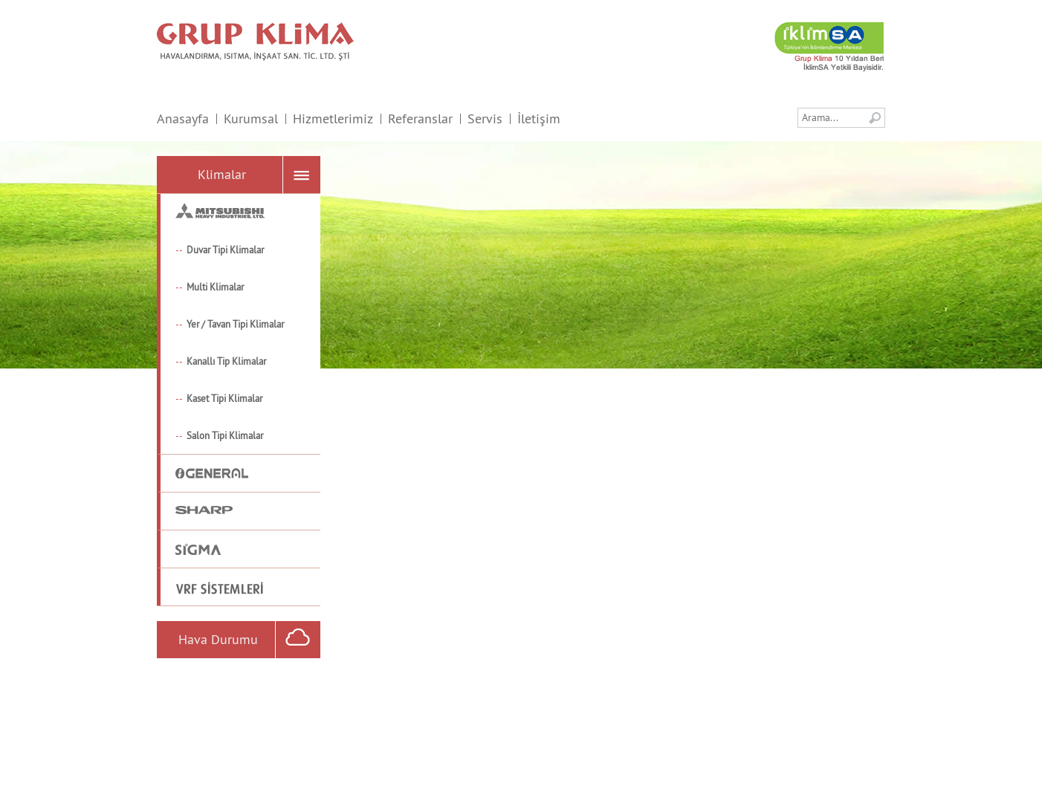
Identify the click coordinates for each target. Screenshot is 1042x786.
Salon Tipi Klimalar (225, 435)
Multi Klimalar (215, 287)
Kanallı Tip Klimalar (226, 361)
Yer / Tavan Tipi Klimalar (235, 324)
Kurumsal (251, 118)
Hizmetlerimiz (333, 118)
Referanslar (420, 118)
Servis (484, 118)
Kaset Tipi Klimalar (224, 398)
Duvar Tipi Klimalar (225, 250)
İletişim (538, 118)
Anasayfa (183, 118)
